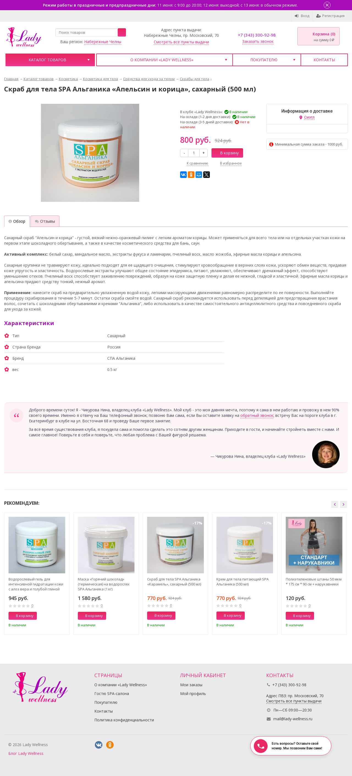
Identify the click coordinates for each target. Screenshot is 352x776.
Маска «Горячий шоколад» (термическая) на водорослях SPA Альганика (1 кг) (104, 584)
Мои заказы (191, 684)
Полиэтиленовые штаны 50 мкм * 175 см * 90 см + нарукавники (314, 582)
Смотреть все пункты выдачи (181, 41)
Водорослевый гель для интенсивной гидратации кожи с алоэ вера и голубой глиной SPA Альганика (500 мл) (36, 584)
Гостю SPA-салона (111, 693)
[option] (37, 573)
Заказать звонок (258, 41)
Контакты (324, 59)
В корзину (226, 152)
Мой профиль (193, 693)
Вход (302, 15)
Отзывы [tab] (45, 221)
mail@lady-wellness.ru (292, 718)
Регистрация (330, 15)
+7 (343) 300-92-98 (257, 35)
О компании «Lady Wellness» (161, 59)
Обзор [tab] (17, 221)
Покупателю (263, 59)
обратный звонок (256, 415)
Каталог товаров (47, 59)
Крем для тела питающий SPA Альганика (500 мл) (242, 582)
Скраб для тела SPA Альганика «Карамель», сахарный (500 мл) (174, 582)
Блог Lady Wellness (25, 753)
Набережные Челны (102, 41)
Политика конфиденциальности (124, 719)
